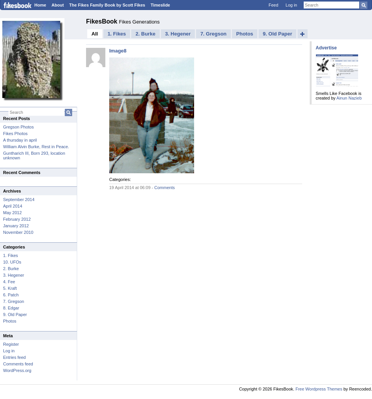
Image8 (118, 51)
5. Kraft (10, 288)
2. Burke (11, 268)
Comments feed (18, 364)
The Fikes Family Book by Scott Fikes (107, 5)
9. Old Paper (15, 314)
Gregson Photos (18, 127)
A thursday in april (20, 140)
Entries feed (14, 357)
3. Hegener (13, 275)
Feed (273, 5)
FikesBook (102, 21)
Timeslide (160, 5)
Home (40, 5)
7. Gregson (13, 301)
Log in (291, 5)
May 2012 (12, 212)
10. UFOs (12, 262)
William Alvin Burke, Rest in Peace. (36, 146)
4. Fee (9, 281)
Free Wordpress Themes (319, 389)
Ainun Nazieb (349, 98)
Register (11, 344)
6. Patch (11, 294)
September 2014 (18, 199)
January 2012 (16, 225)
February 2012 (17, 219)
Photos (9, 321)
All (94, 34)
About (58, 5)
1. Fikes (10, 255)
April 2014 (12, 206)
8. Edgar (11, 308)
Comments (164, 187)
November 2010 (18, 232)
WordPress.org (17, 370)
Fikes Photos (15, 133)
